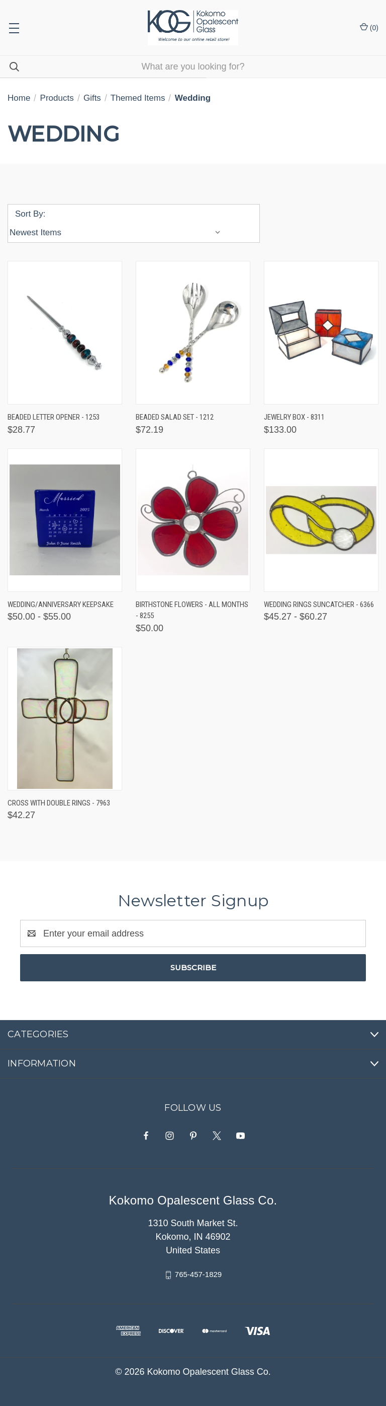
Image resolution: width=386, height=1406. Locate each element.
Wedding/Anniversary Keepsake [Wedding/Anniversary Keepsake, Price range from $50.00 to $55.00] (61, 604)
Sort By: (30, 214)
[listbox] (117, 232)
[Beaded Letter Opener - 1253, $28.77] (65, 333)
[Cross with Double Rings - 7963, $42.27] (65, 718)
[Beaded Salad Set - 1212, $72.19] (193, 333)
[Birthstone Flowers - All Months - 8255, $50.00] (193, 520)
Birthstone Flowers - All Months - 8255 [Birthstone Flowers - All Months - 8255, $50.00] (192, 610)
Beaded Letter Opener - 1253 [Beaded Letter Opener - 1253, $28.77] (54, 417)
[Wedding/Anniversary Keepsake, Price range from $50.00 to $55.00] (65, 520)
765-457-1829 (198, 1274)
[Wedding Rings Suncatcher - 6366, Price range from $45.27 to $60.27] (321, 520)
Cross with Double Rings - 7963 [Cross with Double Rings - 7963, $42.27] (59, 803)
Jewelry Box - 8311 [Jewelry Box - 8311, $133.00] (294, 417)
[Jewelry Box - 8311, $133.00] (321, 333)
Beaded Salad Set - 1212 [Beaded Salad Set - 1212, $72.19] (175, 417)
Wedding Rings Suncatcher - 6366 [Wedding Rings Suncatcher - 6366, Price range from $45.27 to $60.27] (319, 604)
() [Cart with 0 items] (369, 27)
